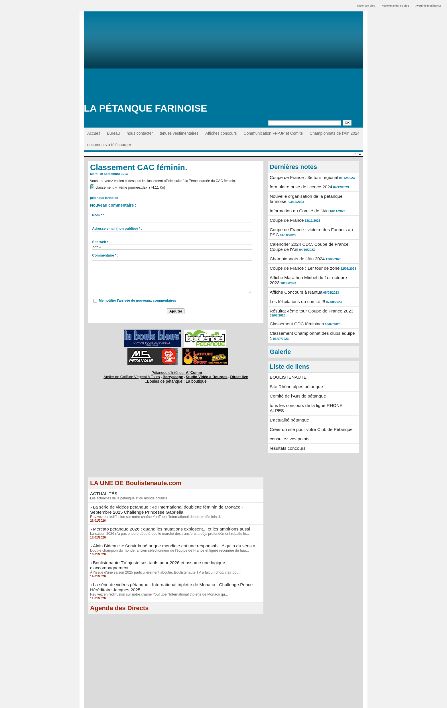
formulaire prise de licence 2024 (298, 186)
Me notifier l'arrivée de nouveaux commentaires (137, 299)
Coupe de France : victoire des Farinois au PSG (312, 225)
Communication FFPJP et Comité (273, 133)
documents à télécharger (109, 144)
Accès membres (223, 702)
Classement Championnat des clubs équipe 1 (310, 319)
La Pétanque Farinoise (145, 108)
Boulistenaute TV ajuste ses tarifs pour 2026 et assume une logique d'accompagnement (170, 556)
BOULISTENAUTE (286, 361)
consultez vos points (288, 414)
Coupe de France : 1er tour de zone (301, 259)
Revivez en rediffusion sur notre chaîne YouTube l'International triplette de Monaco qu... (156, 581)
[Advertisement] (223, 60)
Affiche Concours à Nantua (293, 280)
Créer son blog (366, 5)
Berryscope (173, 374)
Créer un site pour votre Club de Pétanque (307, 405)
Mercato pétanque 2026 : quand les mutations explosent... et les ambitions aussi (164, 523)
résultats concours (286, 423)
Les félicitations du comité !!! (295, 289)
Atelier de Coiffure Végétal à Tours (138, 374)
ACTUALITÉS (102, 489)
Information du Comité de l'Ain (296, 207)
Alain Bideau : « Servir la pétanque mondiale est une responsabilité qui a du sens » (166, 539)
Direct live (230, 374)
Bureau (113, 133)
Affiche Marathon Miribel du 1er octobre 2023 (310, 268)
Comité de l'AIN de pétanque (295, 378)
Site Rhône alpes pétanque (294, 370)
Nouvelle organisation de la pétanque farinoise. (311, 195)
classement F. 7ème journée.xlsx (120, 187)
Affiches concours (221, 133)
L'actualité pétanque (287, 396)
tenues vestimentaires (179, 133)
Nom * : (98, 213)
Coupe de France (285, 216)
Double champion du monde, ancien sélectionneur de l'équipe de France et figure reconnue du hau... (166, 544)
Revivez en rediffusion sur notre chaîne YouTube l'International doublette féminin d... (154, 511)
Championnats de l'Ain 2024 (334, 133)
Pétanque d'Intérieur (176, 370)
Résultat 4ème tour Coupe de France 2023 (307, 298)
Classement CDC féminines (294, 310)
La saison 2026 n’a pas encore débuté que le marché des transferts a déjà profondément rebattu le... (166, 528)
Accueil (93, 133)
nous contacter (140, 133)
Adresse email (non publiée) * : (117, 227)
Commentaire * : (105, 254)
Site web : (100, 240)
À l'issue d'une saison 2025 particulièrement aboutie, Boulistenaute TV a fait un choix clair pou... (162, 560)
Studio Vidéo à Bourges (202, 374)
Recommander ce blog (395, 5)
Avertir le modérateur (428, 5)
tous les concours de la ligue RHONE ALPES (309, 387)
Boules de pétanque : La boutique (176, 378)
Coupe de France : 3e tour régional (301, 177)
